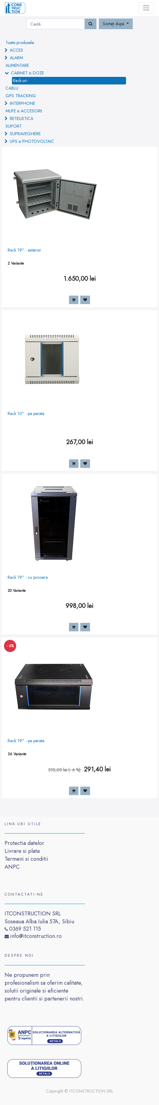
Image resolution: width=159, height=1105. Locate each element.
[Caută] (90, 24)
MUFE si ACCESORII (23, 111)
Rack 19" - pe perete (26, 741)
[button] (116, 24)
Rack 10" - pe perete (26, 413)
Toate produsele (19, 42)
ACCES (16, 50)
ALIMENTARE (17, 65)
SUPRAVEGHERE (25, 134)
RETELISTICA (21, 118)
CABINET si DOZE (27, 73)
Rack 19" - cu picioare (28, 577)
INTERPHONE (22, 103)
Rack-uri (20, 80)
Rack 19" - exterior (24, 250)
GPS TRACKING (20, 96)
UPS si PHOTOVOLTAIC (32, 141)
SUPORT (13, 126)
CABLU (11, 88)
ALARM (16, 58)
